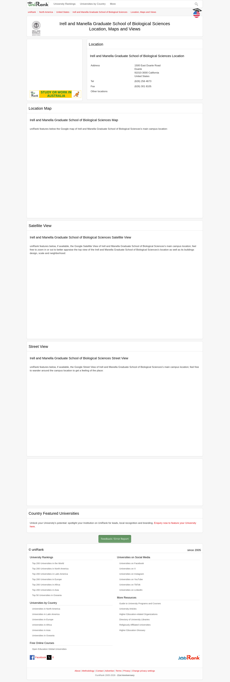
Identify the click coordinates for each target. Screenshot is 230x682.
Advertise (109, 671)
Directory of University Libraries (134, 619)
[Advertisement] (54, 62)
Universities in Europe (42, 619)
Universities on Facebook (131, 563)
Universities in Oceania (43, 635)
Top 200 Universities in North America (50, 568)
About (77, 671)
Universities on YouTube (131, 579)
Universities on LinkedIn (131, 590)
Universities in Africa (42, 625)
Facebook (38, 657)
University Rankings (65, 3)
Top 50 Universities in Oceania (47, 595)
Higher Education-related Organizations (138, 614)
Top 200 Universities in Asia (45, 590)
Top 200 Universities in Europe (47, 579)
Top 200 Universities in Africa (46, 585)
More (113, 3)
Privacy (126, 671)
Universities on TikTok (130, 585)
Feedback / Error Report (115, 538)
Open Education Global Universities (49, 649)
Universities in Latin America (46, 614)
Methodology (88, 671)
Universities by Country (93, 3)
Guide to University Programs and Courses (140, 603)
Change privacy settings (143, 671)
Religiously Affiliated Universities (135, 625)
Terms (119, 671)
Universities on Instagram (131, 574)
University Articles (128, 609)
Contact (99, 671)
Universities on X (127, 568)
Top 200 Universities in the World (48, 563)
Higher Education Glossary (132, 630)
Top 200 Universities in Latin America (50, 574)
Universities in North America (46, 609)
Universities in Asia (41, 630)
